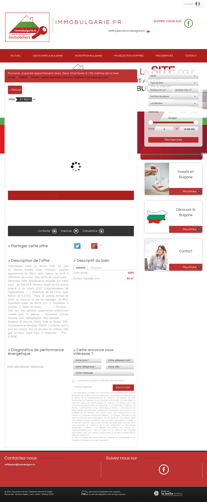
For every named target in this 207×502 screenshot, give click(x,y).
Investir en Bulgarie (88, 55)
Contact (191, 55)
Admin (37, 494)
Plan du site (9, 494)
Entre (151, 129)
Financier (96, 267)
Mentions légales (21, 494)
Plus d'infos (192, 191)
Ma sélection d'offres (129, 55)
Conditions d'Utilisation (81, 440)
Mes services (164, 55)
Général (80, 267)
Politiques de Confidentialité (118, 438)
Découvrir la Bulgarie (48, 55)
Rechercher (173, 139)
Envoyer (123, 387)
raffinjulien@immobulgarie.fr (126, 30)
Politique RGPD (48, 494)
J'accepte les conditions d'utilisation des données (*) (100, 380)
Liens (32, 494)
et (177, 129)
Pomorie (23, 77)
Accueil (16, 55)
